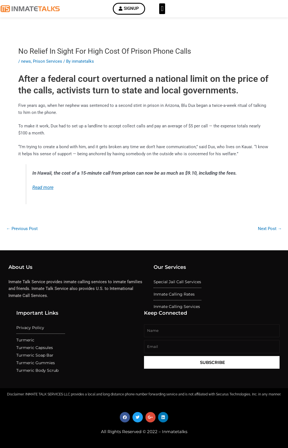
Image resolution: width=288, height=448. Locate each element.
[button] (162, 9)
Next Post (270, 230)
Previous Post (22, 230)
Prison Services (47, 62)
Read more (42, 188)
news (26, 62)
